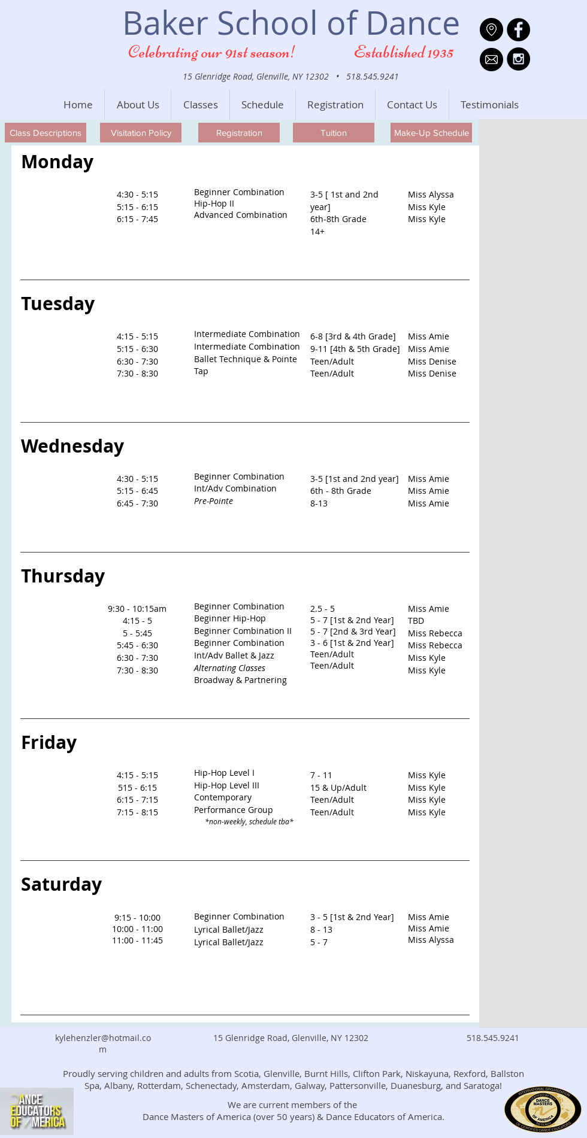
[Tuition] (333, 132)
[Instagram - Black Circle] (518, 59)
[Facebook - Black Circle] (518, 29)
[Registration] (239, 132)
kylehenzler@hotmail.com (103, 1043)
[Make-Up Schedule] (431, 132)
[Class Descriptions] (45, 132)
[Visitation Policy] (140, 132)
